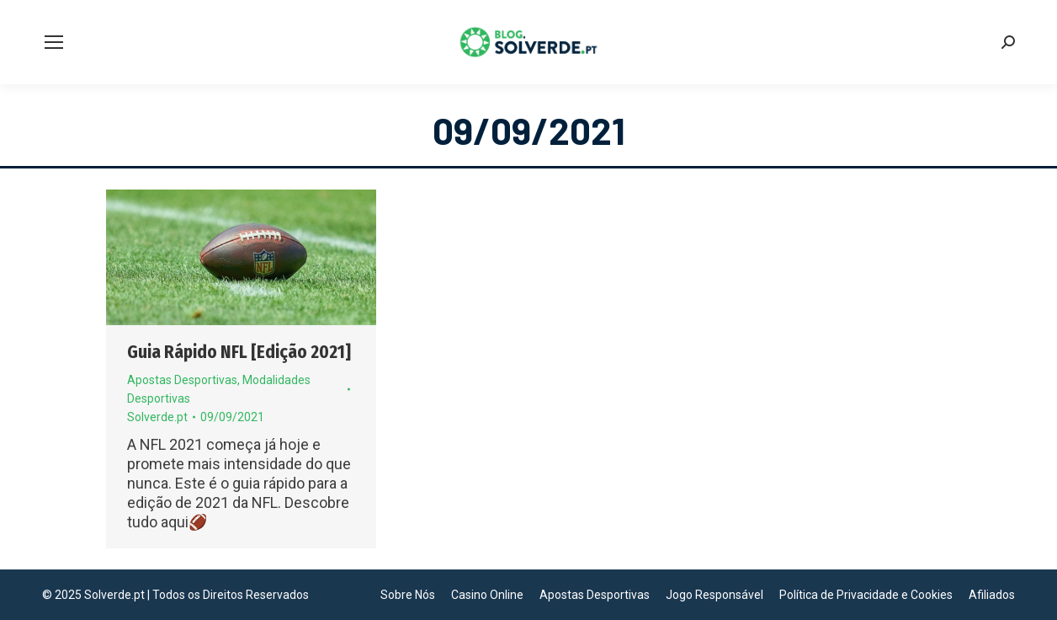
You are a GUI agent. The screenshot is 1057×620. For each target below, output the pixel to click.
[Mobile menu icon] (54, 42)
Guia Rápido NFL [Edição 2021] (239, 352)
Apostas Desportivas (182, 380)
